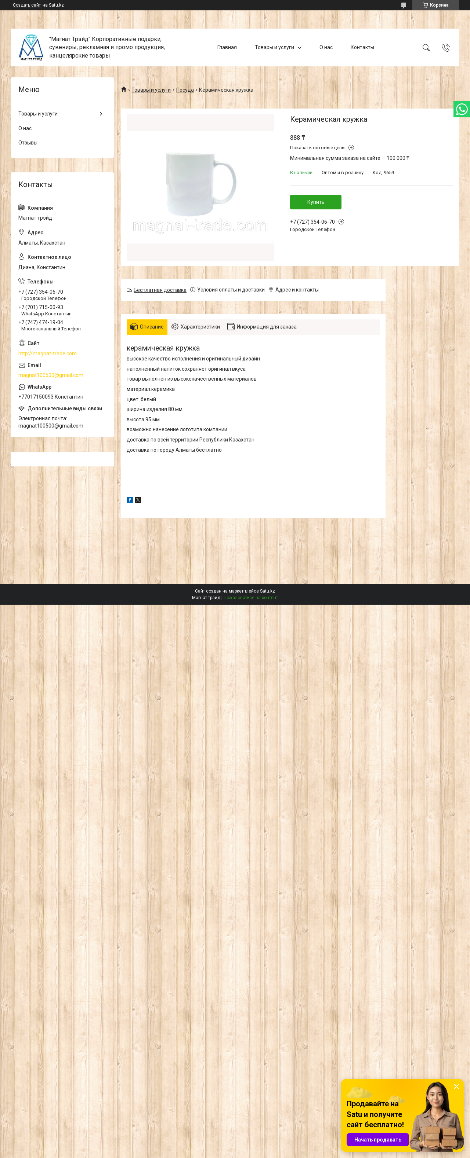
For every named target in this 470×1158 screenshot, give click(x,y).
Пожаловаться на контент (251, 597)
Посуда (185, 90)
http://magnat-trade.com (47, 353)
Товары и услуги (274, 47)
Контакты (362, 47)
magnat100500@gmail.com (50, 375)
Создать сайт (27, 5)
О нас (326, 47)
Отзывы (27, 143)
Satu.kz (267, 591)
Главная (227, 47)
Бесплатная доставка (160, 290)
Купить (316, 202)
